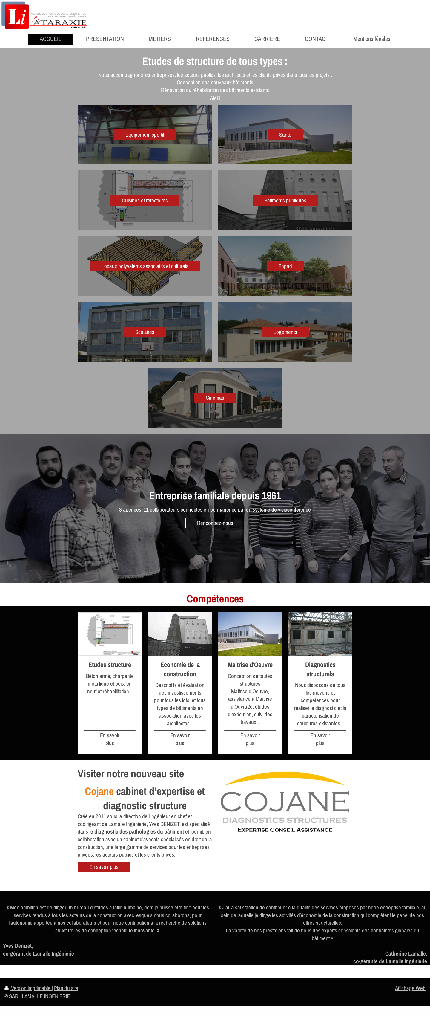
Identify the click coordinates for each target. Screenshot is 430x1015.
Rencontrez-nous (215, 523)
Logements (285, 332)
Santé (285, 134)
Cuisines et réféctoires (145, 200)
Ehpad (285, 266)
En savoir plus (109, 739)
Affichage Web (410, 988)
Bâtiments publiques (285, 200)
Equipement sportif (144, 134)
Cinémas (215, 397)
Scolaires (144, 332)
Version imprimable (28, 988)
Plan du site (66, 988)
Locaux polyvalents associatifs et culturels (145, 266)
